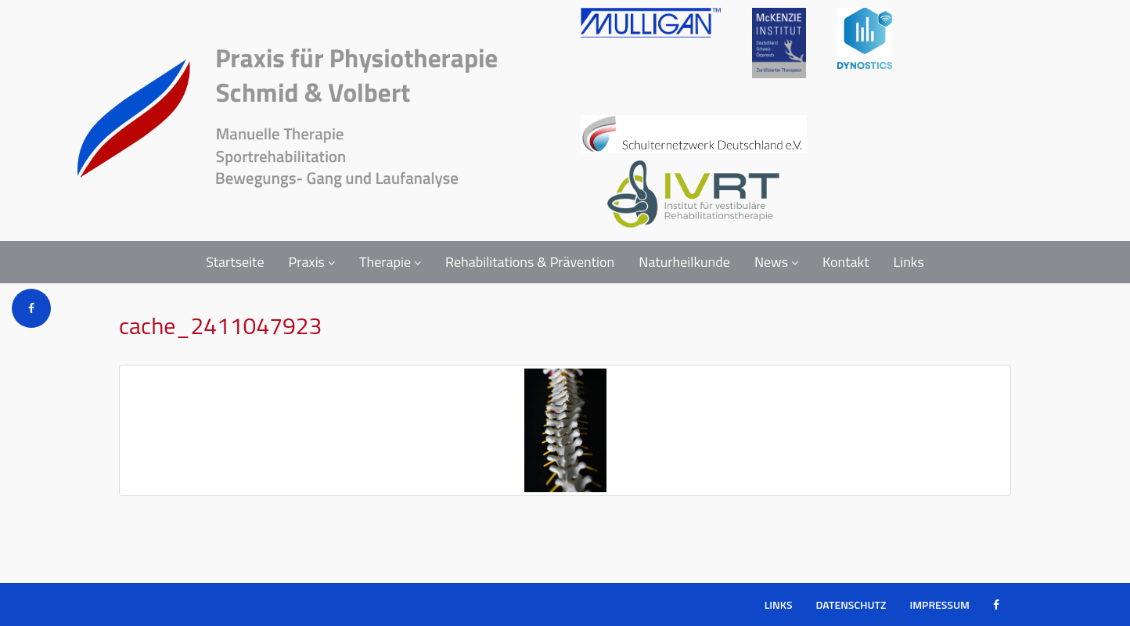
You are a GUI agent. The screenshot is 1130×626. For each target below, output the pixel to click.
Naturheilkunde (684, 261)
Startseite (235, 261)
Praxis (312, 261)
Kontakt (845, 261)
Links (909, 261)
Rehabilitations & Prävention (529, 261)
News (776, 261)
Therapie (390, 261)
